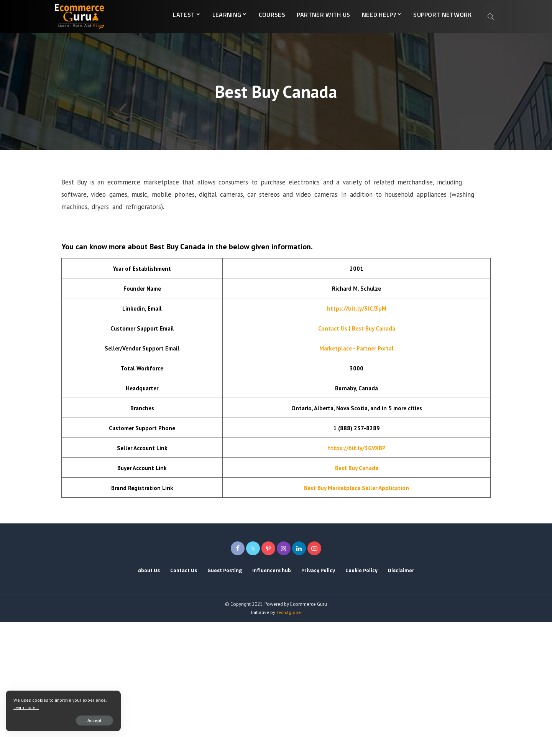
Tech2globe (288, 612)
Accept (94, 720)
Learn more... (26, 707)
